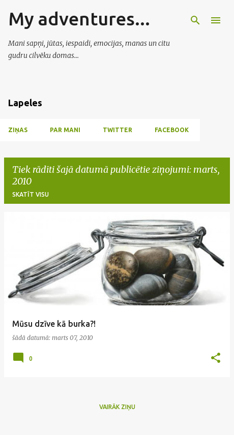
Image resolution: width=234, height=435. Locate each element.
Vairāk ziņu (117, 406)
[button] (216, 358)
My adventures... (79, 18)
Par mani (65, 130)
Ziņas (17, 130)
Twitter (117, 130)
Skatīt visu (30, 194)
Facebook (172, 130)
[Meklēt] (195, 20)
